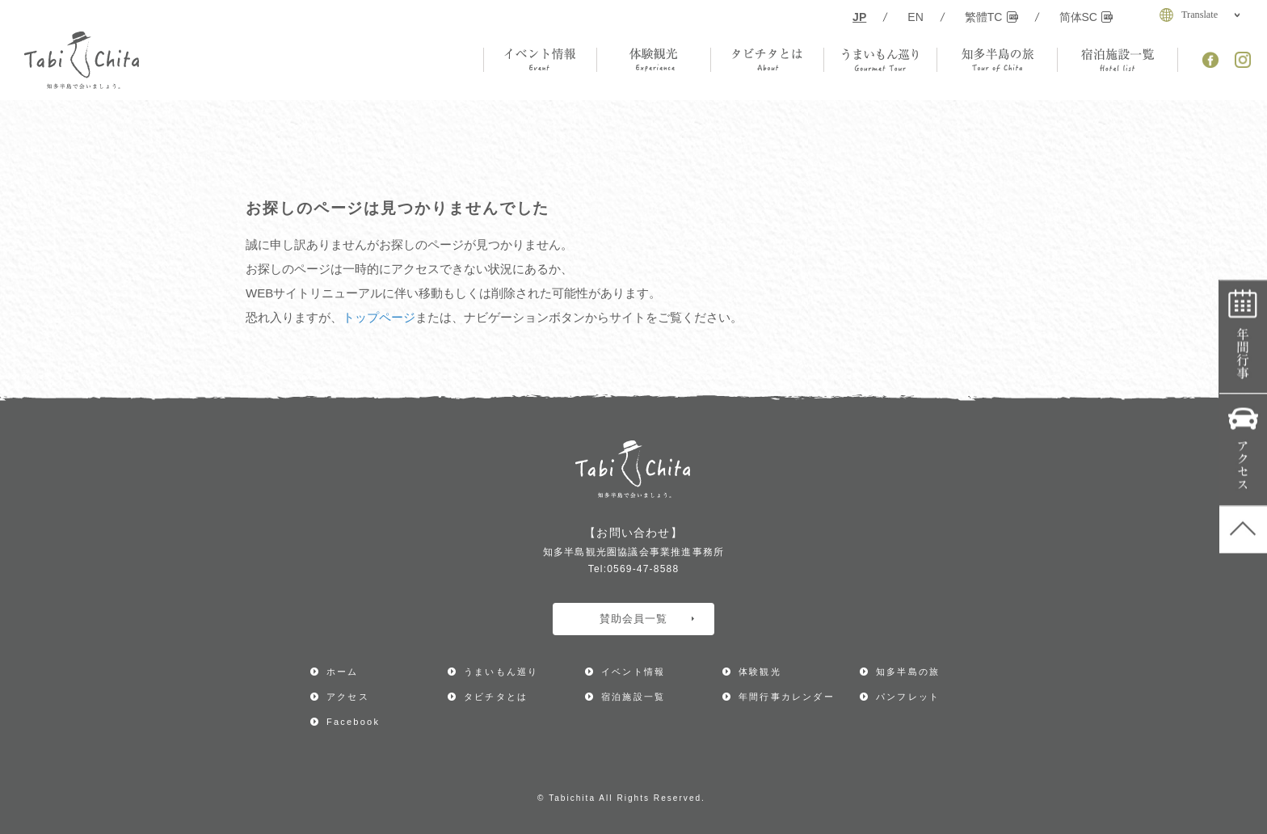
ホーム (342, 671)
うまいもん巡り (501, 671)
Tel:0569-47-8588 (634, 569)
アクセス (1243, 450)
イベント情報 (633, 671)
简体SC (1086, 17)
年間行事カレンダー (1243, 337)
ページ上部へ (1243, 530)
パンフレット (908, 696)
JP (859, 17)
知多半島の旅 (908, 671)
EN (915, 17)
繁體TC (991, 17)
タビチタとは (496, 696)
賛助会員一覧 (647, 619)
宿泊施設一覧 (633, 696)
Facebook (353, 722)
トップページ (379, 317)
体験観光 (760, 671)
